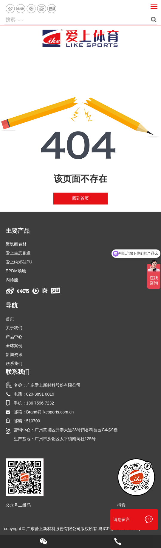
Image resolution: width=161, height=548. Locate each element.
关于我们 (14, 327)
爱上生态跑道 (18, 253)
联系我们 (14, 363)
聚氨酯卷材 (16, 244)
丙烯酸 (12, 279)
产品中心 (14, 336)
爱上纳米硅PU (19, 262)
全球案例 (14, 345)
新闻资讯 (14, 354)
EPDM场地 (16, 270)
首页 (10, 318)
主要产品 (18, 230)
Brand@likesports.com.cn (50, 412)
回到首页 (80, 198)
